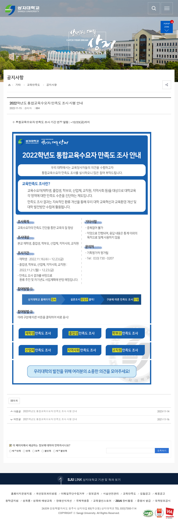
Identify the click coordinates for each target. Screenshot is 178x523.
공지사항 (51, 84)
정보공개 (94, 493)
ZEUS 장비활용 (124, 500)
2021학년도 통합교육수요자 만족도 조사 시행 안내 (82, 419)
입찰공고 (145, 493)
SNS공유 (167, 85)
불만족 (46, 451)
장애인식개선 (64, 500)
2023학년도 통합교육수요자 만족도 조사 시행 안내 (82, 411)
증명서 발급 (144, 500)
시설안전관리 (111, 493)
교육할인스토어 (102, 500)
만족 (26, 451)
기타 (18, 84)
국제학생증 (82, 500)
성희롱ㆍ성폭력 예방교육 (37, 500)
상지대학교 (22, 10)
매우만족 (15, 451)
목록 (14, 400)
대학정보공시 (163, 500)
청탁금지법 (12, 500)
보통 (36, 451)
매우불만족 (60, 451)
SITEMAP (167, 8)
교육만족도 (33, 84)
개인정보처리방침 (46, 493)
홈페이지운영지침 (21, 493)
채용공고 (160, 493)
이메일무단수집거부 (72, 493)
